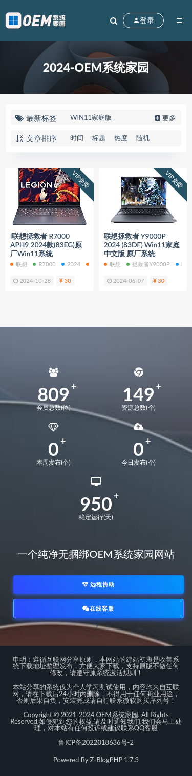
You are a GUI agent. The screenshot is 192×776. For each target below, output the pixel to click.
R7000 (44, 264)
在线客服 (98, 608)
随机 (143, 138)
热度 (120, 138)
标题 (98, 138)
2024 (70, 264)
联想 (18, 264)
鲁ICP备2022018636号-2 (96, 742)
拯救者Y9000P (148, 264)
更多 (164, 118)
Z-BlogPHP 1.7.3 (114, 760)
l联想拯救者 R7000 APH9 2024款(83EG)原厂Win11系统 (45, 245)
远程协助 (98, 584)
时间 (76, 138)
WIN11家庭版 (91, 117)
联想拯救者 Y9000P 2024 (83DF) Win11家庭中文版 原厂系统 (142, 245)
